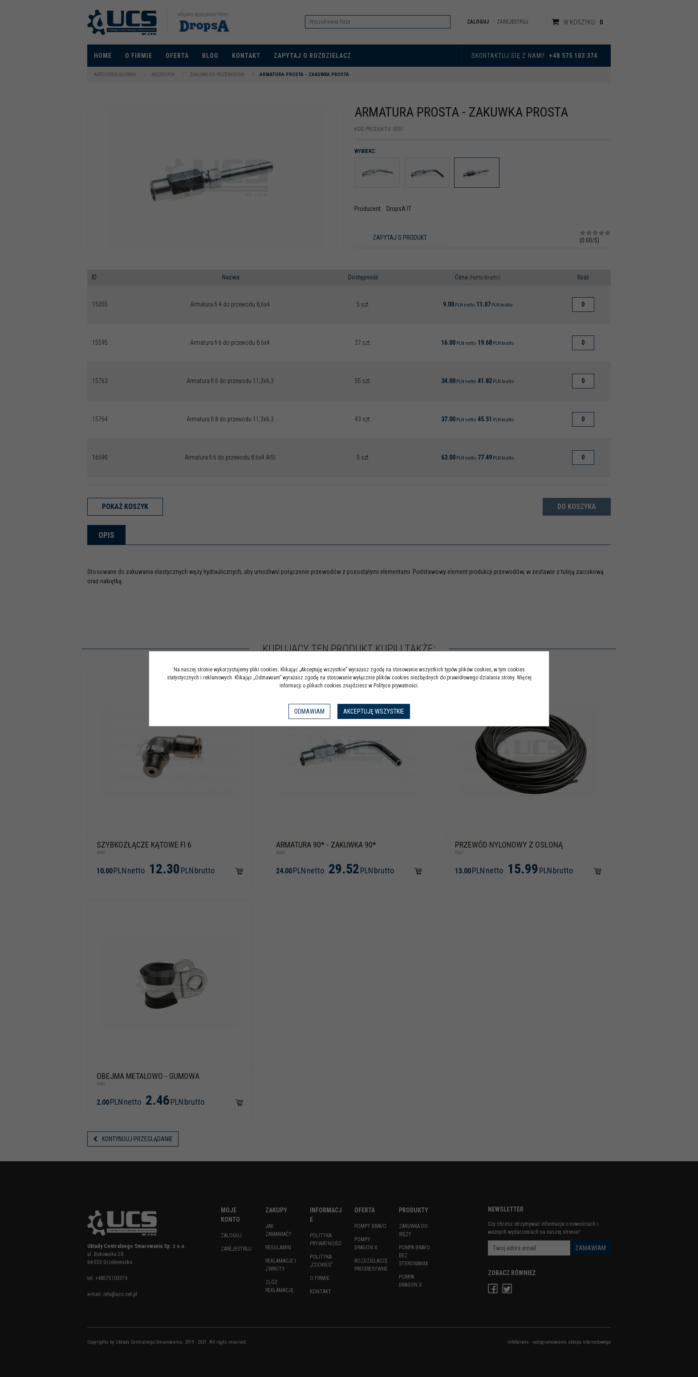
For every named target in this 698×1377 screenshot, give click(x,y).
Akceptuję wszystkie (373, 711)
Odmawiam (309, 711)
